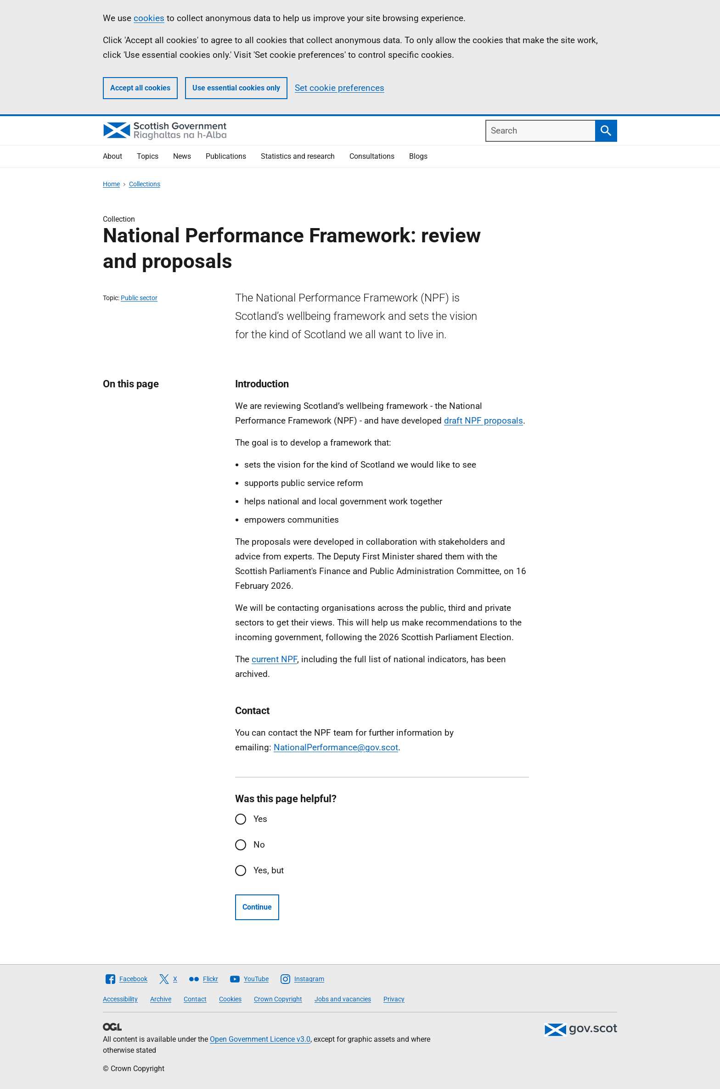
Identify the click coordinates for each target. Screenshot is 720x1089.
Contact (195, 999)
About (112, 156)
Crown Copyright (278, 999)
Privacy (394, 999)
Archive (160, 999)
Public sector (139, 298)
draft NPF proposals (483, 420)
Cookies (230, 999)
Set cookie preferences (339, 88)
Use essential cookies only (236, 88)
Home (111, 184)
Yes (260, 819)
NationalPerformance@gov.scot (336, 747)
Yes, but (268, 870)
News (182, 156)
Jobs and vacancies (343, 999)
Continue (257, 907)
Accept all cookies (140, 88)
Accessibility (120, 999)
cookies (149, 18)
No (259, 844)
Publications (226, 156)
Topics (147, 156)
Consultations (371, 156)
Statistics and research (298, 156)
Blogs (418, 156)
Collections (144, 184)
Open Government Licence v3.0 (260, 1039)
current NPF (274, 659)
